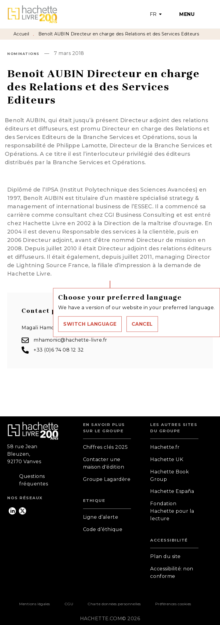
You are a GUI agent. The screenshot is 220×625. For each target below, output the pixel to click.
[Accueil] (32, 14)
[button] (90, 324)
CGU (68, 604)
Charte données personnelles (114, 604)
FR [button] (153, 14)
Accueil (21, 34)
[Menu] (189, 14)
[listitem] (12, 511)
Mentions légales (34, 604)
